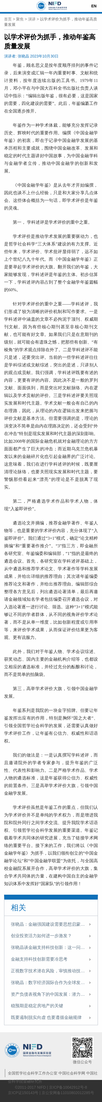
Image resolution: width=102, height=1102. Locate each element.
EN (94, 6)
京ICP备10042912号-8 (68, 1087)
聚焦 (20, 19)
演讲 (32, 19)
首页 (8, 19)
